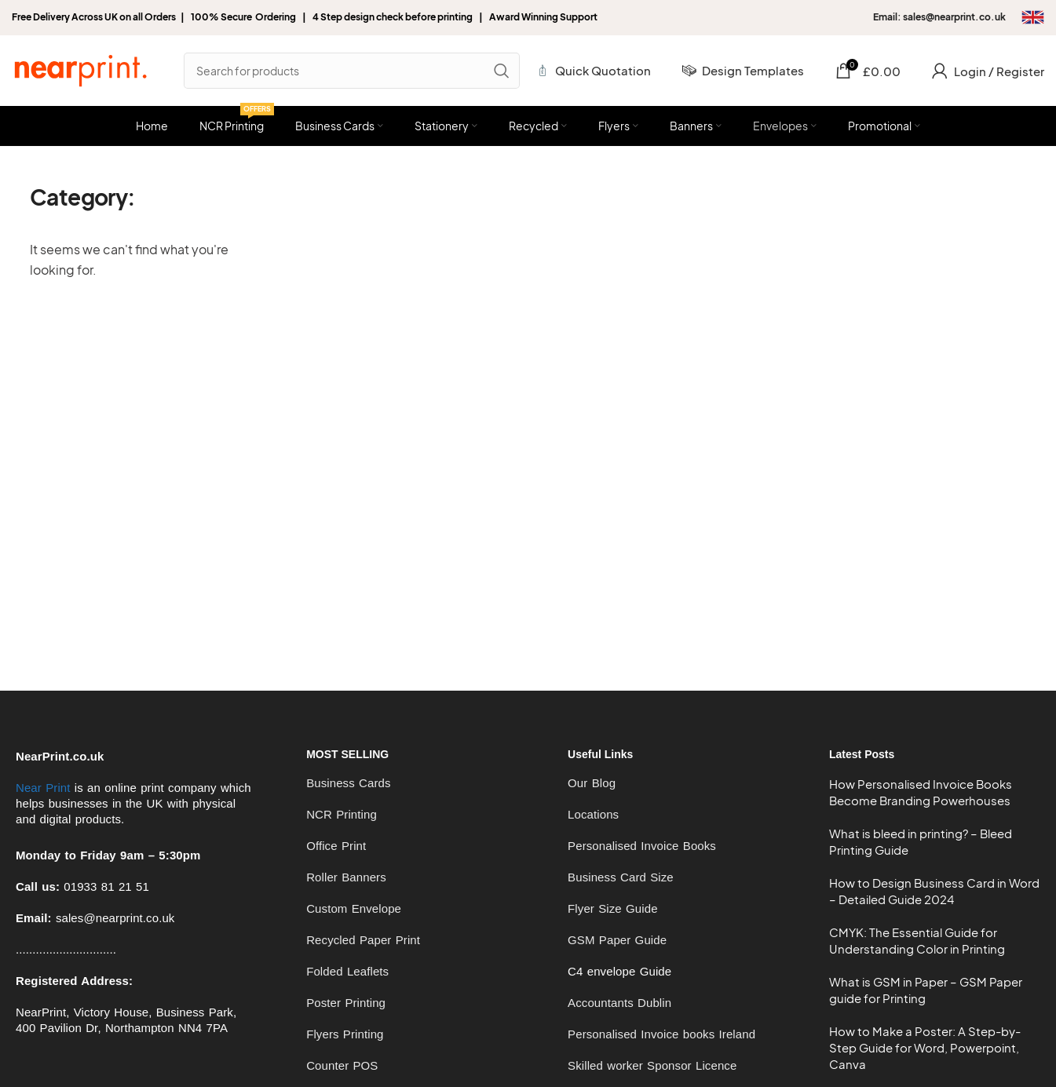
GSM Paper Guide (617, 940)
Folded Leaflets (347, 971)
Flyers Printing (344, 1034)
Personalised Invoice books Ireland (661, 1034)
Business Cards (348, 783)
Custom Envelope (353, 908)
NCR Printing (341, 814)
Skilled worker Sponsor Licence (652, 1065)
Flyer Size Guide (612, 908)
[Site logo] (80, 68)
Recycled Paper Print (363, 940)
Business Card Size (621, 877)
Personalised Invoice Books (642, 845)
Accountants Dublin (619, 1002)
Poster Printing (345, 1002)
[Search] (352, 71)
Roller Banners (346, 877)
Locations (593, 814)
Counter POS (342, 1065)
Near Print (43, 787)
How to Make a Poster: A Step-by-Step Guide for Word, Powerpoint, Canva (925, 1047)
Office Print (336, 845)
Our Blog (592, 783)
